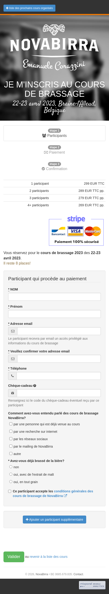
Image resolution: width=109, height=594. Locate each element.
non (16, 467)
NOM (13, 289)
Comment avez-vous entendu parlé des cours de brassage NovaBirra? (53, 415)
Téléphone (17, 369)
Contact (78, 574)
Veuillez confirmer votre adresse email (39, 351)
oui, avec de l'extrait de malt (34, 474)
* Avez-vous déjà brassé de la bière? (36, 461)
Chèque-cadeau (22, 385)
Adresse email (20, 324)
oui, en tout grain (26, 482)
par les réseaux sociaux (31, 439)
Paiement (54, 149)
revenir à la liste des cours (49, 556)
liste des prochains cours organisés (29, 8)
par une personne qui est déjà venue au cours (47, 424)
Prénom (15, 307)
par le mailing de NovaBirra (33, 446)
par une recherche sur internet (35, 431)
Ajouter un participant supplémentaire (54, 519)
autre (17, 454)
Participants (54, 133)
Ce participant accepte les (50, 493)
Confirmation (54, 166)
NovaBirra (42, 574)
